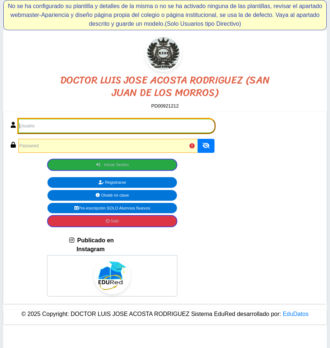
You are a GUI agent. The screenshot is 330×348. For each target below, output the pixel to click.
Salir (112, 221)
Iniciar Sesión (112, 165)
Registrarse (112, 182)
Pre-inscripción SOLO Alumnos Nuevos (112, 208)
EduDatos (295, 314)
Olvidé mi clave (112, 195)
